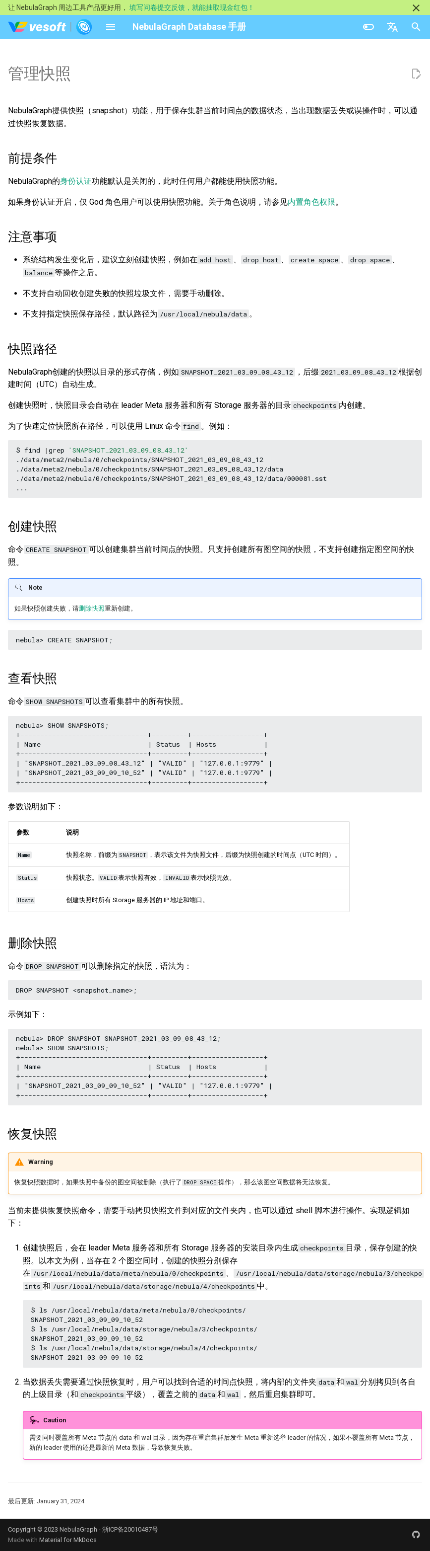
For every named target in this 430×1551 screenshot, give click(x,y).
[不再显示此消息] (416, 8)
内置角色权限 (311, 202)
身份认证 (76, 181)
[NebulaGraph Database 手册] (50, 27)
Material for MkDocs (68, 1540)
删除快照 (92, 608)
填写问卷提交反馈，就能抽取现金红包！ (191, 7)
